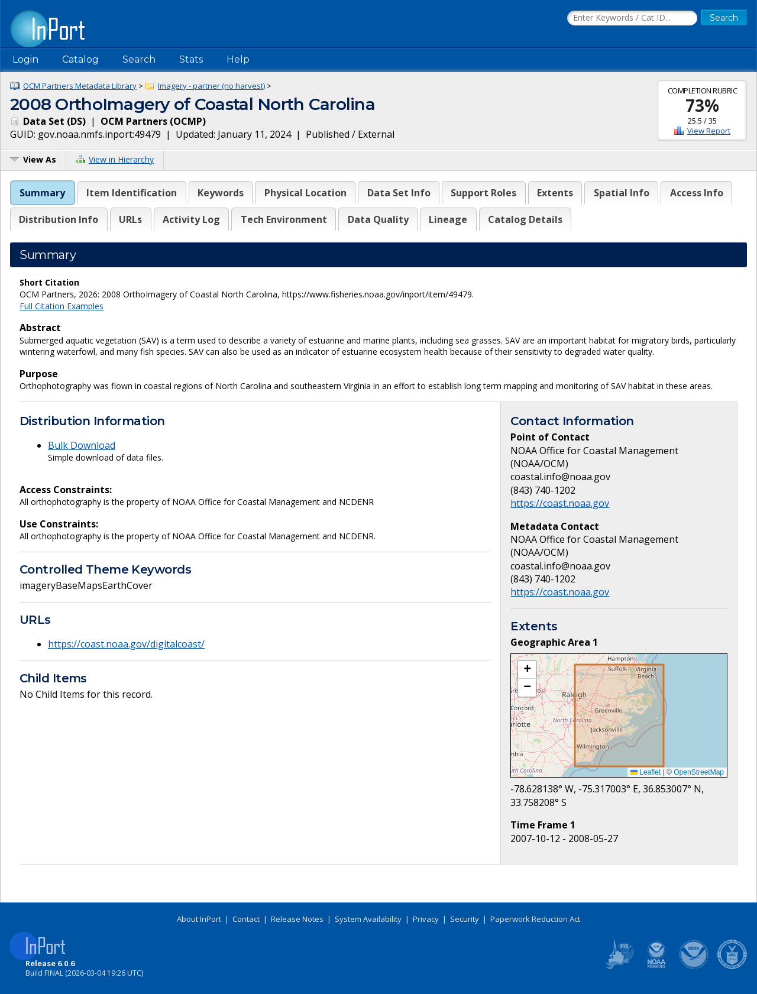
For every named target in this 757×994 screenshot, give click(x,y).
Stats (191, 59)
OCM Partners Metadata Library (80, 85)
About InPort (199, 919)
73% (702, 105)
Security (464, 919)
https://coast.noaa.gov (559, 503)
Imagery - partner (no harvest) (211, 85)
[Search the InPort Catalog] (632, 18)
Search (139, 59)
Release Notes (297, 919)
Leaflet (645, 772)
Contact (246, 919)
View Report (708, 130)
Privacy (426, 919)
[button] (527, 670)
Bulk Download (81, 445)
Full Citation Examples (61, 306)
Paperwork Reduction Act (535, 919)
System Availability (368, 919)
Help (238, 59)
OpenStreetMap (699, 772)
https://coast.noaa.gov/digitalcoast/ (126, 643)
